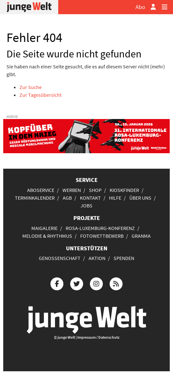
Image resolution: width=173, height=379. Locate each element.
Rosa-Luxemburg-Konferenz (100, 228)
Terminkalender (35, 197)
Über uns (140, 197)
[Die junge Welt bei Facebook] (57, 283)
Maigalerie (44, 228)
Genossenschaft (60, 258)
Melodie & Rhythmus (47, 236)
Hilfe (115, 197)
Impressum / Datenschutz (98, 337)
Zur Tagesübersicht (40, 95)
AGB (67, 197)
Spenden (124, 258)
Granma (141, 236)
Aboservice (40, 190)
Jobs (86, 205)
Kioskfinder (124, 190)
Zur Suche (30, 87)
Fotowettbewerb (102, 236)
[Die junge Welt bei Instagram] (96, 283)
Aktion (97, 258)
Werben (71, 190)
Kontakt (90, 197)
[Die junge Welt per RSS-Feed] (116, 283)
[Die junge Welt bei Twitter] (77, 283)
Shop (95, 190)
